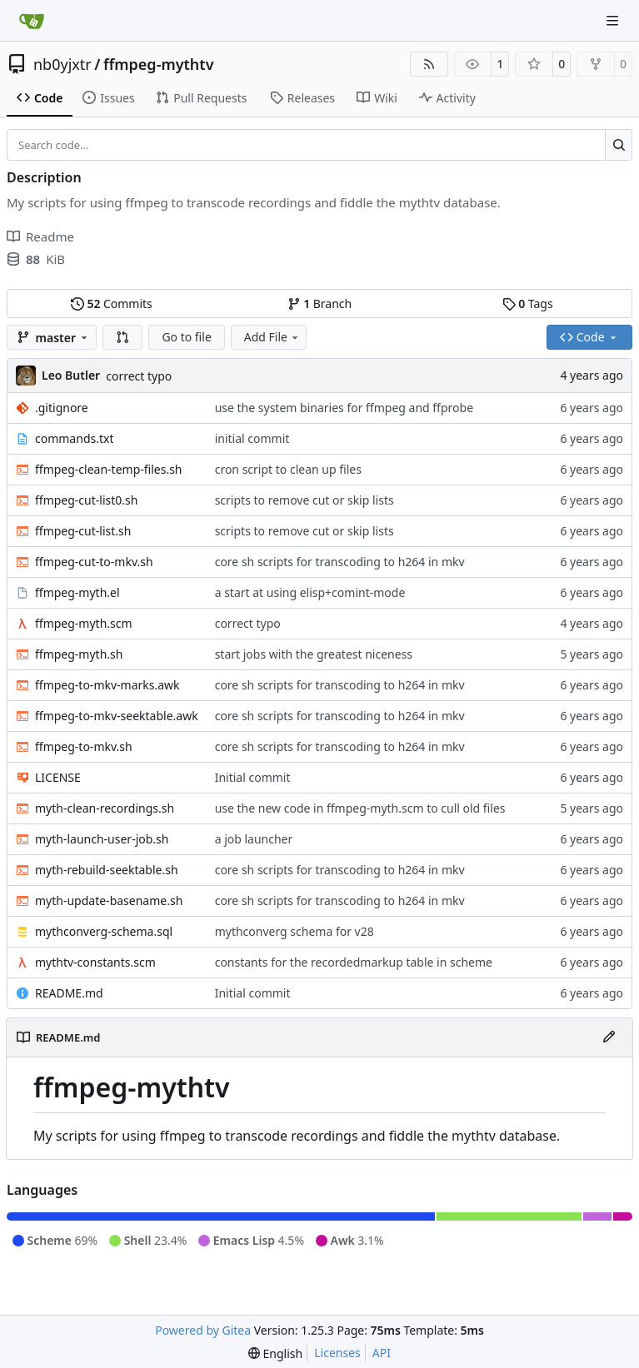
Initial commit (253, 777)
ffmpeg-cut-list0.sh (86, 500)
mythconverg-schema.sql (103, 931)
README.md (69, 993)
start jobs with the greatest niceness (313, 654)
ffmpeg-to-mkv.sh (83, 746)
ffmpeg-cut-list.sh (83, 531)
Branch (319, 303)
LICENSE (58, 777)
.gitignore (61, 407)
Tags (527, 303)
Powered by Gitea (203, 1330)
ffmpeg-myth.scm (83, 623)
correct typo (139, 376)
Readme (40, 236)
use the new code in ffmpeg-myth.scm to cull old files (360, 808)
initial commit (252, 438)
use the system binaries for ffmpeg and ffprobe (344, 407)
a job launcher (254, 839)
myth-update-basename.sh (108, 900)
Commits (111, 303)
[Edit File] (609, 1037)
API (381, 1353)
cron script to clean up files (288, 469)
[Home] (31, 21)
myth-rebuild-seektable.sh (106, 870)
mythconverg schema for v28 (294, 931)
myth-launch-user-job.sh (101, 839)
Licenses (337, 1353)
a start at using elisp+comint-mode (310, 592)
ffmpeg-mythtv (158, 64)
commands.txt (74, 438)
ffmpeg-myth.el (77, 592)
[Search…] (618, 145)
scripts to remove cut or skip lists (304, 500)
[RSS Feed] (429, 64)
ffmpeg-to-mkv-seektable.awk (116, 716)
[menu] (275, 1353)
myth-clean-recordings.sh (104, 808)
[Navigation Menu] (614, 20)
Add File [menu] (272, 337)
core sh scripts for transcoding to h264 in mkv (340, 562)
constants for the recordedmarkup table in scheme (353, 962)
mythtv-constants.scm (95, 962)
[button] (122, 337)
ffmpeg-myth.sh (78, 654)
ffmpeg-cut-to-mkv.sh (94, 562)
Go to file (186, 337)
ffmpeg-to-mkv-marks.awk (107, 685)
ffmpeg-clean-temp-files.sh (108, 469)
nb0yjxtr (62, 64)
